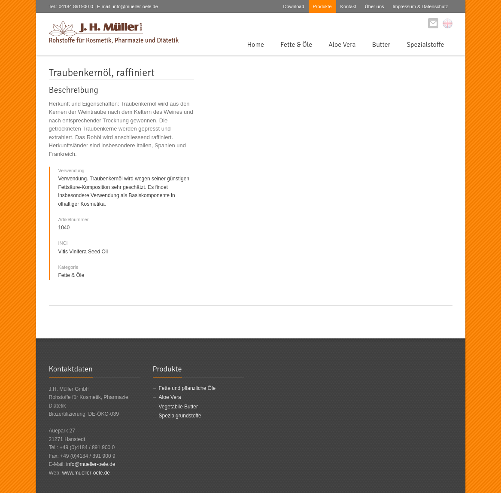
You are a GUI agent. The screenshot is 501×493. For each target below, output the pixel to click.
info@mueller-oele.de (90, 464)
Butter (381, 44)
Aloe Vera (341, 44)
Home (255, 44)
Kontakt (348, 6)
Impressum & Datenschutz (420, 6)
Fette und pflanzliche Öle (187, 388)
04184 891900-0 (76, 6)
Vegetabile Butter (178, 407)
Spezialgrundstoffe (180, 416)
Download (293, 6)
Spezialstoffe (425, 44)
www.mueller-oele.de (86, 473)
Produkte (322, 6)
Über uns (374, 6)
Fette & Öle (296, 44)
